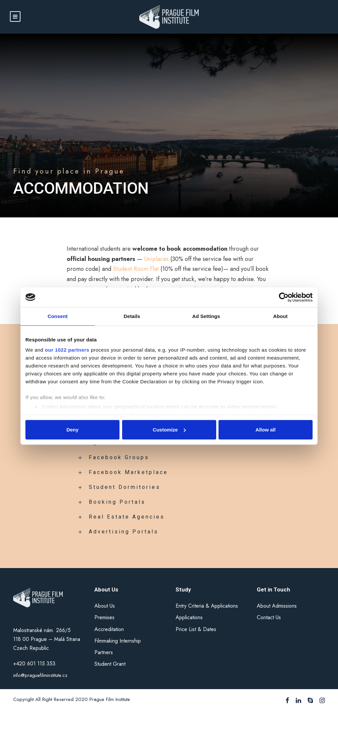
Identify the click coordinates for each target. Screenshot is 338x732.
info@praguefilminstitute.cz (40, 675)
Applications (189, 617)
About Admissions (277, 606)
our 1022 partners (67, 350)
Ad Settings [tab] (206, 316)
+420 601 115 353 (35, 663)
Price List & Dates (196, 629)
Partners (103, 652)
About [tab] (280, 316)
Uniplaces (156, 259)
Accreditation (109, 629)
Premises (104, 617)
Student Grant (109, 664)
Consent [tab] (58, 316)
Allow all (265, 429)
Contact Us (269, 617)
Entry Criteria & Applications (207, 606)
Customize (169, 429)
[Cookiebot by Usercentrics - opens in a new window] (284, 297)
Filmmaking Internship (117, 641)
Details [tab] (132, 316)
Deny (72, 429)
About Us (104, 606)
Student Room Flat (136, 269)
